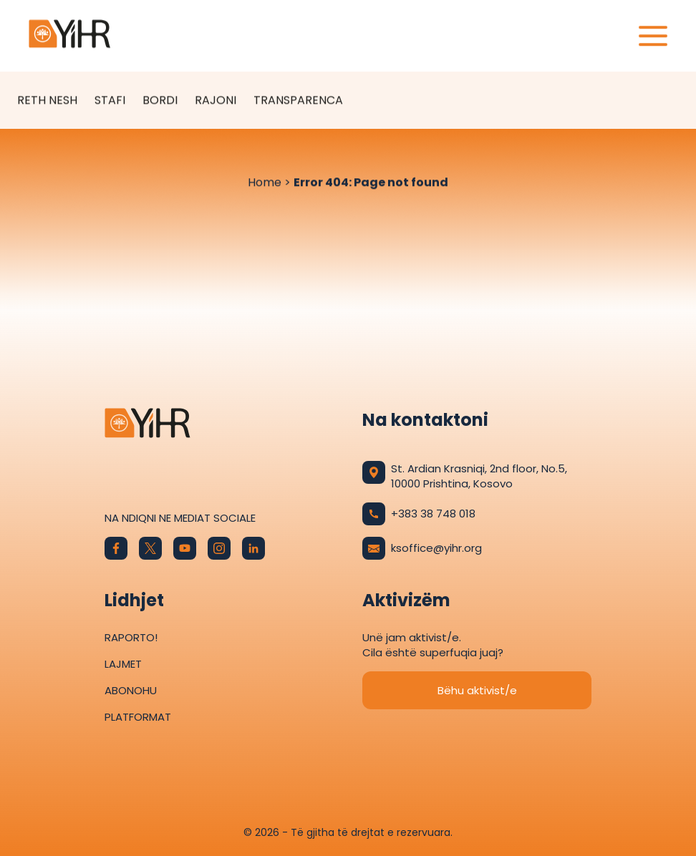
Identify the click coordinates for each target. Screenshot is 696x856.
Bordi (160, 100)
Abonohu (131, 690)
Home (264, 183)
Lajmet (123, 663)
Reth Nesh (47, 100)
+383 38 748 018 (418, 513)
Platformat (138, 716)
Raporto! (131, 637)
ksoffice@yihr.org (422, 548)
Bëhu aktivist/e (477, 690)
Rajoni (215, 100)
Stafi (110, 100)
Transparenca (298, 100)
